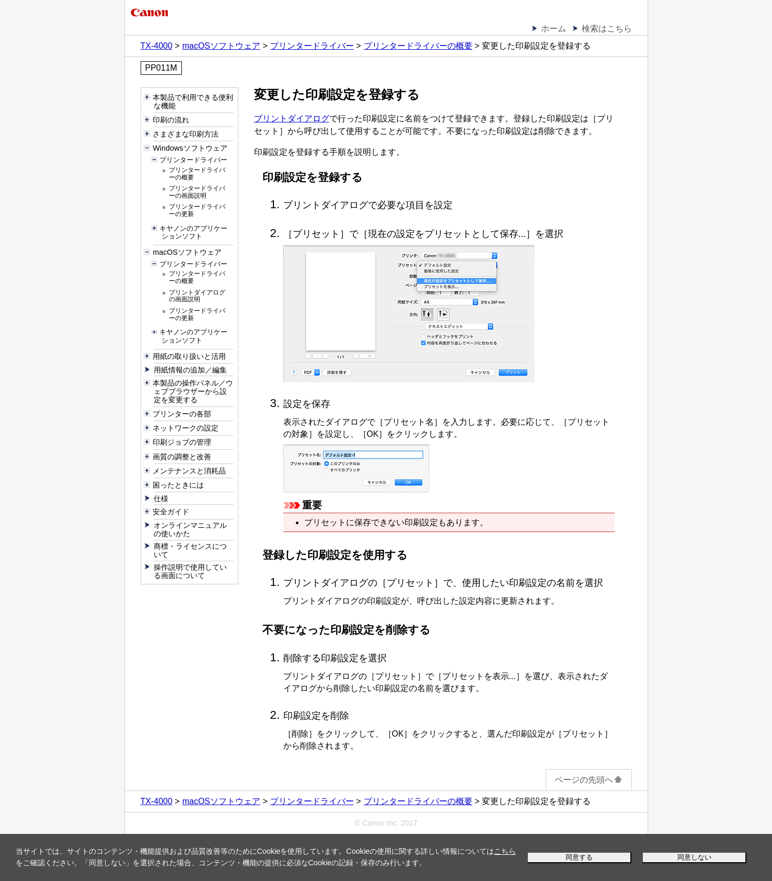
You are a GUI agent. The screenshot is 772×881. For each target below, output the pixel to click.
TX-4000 (156, 45)
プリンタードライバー (312, 45)
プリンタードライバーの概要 (418, 45)
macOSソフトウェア (221, 45)
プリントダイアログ (291, 118)
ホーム (553, 28)
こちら (505, 851)
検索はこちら (607, 28)
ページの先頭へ (589, 779)
